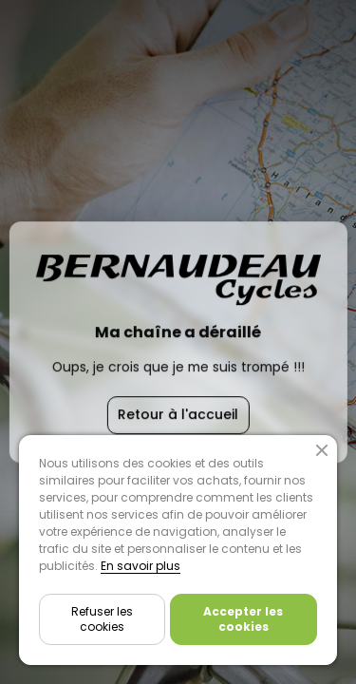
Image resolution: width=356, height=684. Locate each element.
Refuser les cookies (102, 619)
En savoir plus (140, 566)
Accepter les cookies (243, 619)
